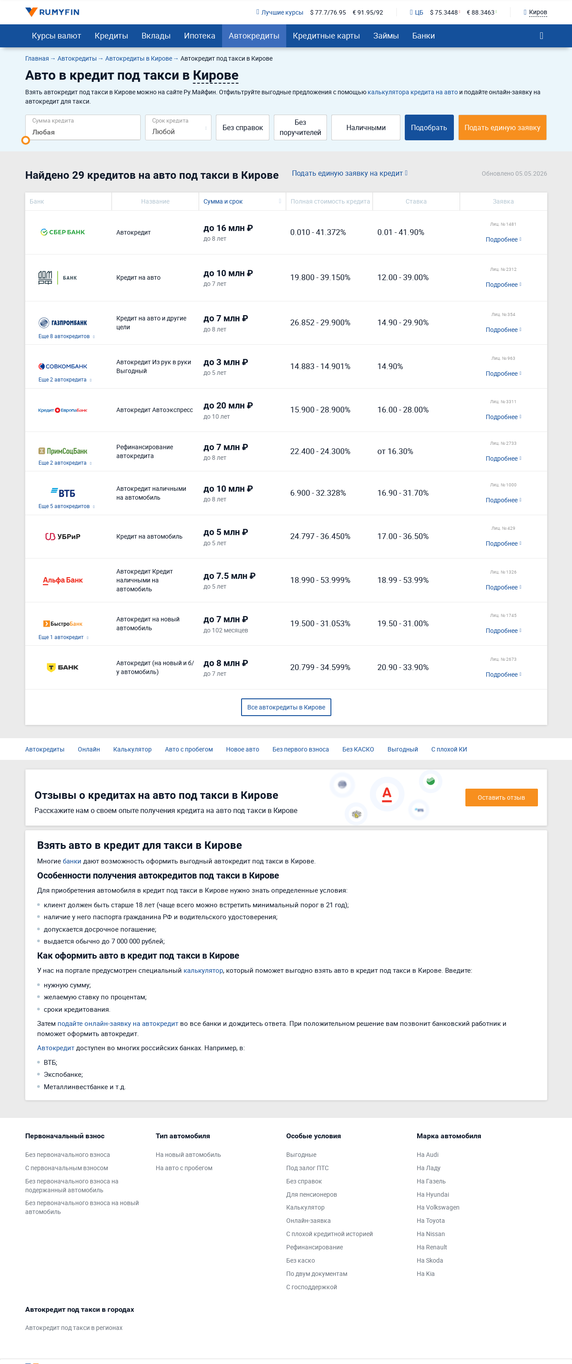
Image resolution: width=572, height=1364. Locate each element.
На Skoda (430, 1260)
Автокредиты (254, 35)
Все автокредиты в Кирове (286, 707)
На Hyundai (433, 1194)
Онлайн (89, 749)
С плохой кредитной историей (329, 1233)
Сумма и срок (223, 201)
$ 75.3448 (444, 12)
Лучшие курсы (280, 12)
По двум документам (316, 1273)
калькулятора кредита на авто (413, 92)
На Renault (432, 1247)
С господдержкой (311, 1287)
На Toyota (431, 1220)
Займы (386, 35)
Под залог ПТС (307, 1168)
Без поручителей (300, 127)
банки (72, 860)
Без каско (300, 1260)
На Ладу (429, 1168)
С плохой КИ (449, 749)
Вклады (156, 35)
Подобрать (429, 127)
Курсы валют (56, 35)
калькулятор (203, 970)
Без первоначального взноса (67, 1154)
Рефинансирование (314, 1247)
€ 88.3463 (481, 12)
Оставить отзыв (501, 797)
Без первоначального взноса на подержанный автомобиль (72, 1185)
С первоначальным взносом (66, 1168)
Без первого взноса (301, 749)
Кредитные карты (326, 35)
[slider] (25, 140)
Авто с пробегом (189, 749)
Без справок (243, 127)
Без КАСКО (358, 749)
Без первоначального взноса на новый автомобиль (82, 1207)
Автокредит (55, 1047)
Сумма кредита (53, 120)
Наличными (366, 127)
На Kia (426, 1273)
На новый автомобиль (188, 1154)
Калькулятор (132, 749)
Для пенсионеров (311, 1194)
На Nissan (431, 1233)
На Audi (427, 1154)
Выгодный (403, 749)
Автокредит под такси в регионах (74, 1327)
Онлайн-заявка (308, 1220)
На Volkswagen (438, 1207)
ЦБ (416, 12)
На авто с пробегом (184, 1168)
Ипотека (199, 35)
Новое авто (242, 749)
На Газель (431, 1181)
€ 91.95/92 (368, 12)
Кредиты (111, 35)
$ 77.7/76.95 (328, 12)
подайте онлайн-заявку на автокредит (118, 1023)
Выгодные (301, 1154)
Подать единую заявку (503, 127)
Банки (423, 35)
